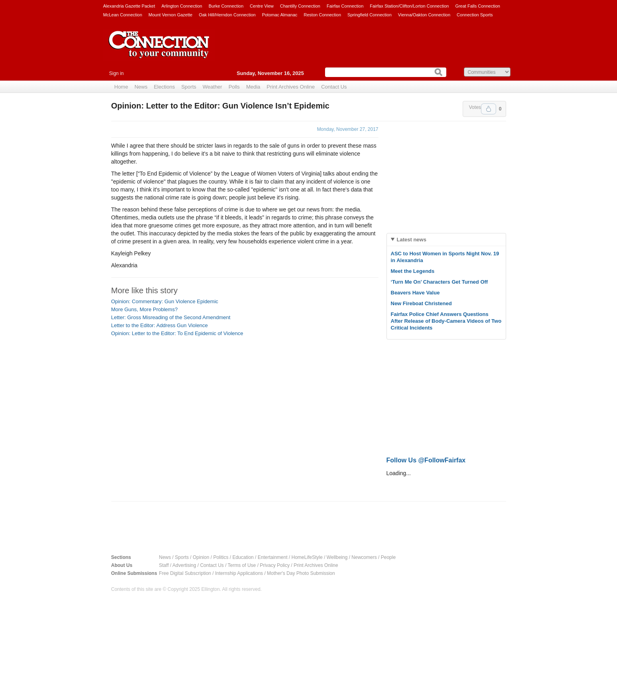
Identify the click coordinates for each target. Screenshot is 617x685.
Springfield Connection (369, 14)
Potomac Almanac (280, 14)
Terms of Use (242, 565)
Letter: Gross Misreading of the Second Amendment (171, 317)
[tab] (446, 239)
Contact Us (334, 87)
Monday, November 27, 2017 (347, 129)
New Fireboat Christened (421, 303)
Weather (212, 87)
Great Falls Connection (477, 6)
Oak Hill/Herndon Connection (227, 14)
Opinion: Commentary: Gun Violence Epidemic (165, 301)
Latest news (411, 240)
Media (253, 87)
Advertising (184, 565)
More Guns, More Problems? (144, 309)
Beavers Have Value (415, 293)
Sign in (116, 73)
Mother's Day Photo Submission (301, 573)
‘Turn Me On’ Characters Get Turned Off (439, 282)
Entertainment (273, 557)
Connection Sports (475, 14)
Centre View (262, 6)
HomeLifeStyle (307, 557)
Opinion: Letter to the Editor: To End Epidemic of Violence (177, 333)
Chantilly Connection (300, 6)
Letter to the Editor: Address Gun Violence (159, 325)
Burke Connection (226, 6)
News (141, 87)
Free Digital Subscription (185, 573)
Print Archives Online (291, 87)
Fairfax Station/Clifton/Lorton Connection (409, 6)
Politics (221, 557)
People (388, 557)
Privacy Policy (275, 565)
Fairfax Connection (345, 6)
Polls (234, 87)
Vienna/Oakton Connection (424, 14)
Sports (188, 87)
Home (121, 87)
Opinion (201, 557)
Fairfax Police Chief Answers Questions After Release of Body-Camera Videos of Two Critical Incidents (446, 321)
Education (243, 557)
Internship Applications (239, 573)
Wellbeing (337, 557)
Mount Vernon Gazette (170, 14)
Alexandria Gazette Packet (129, 6)
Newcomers (364, 557)
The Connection (159, 51)
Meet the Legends (413, 271)
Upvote (488, 108)
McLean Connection (122, 14)
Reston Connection (322, 14)
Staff (164, 565)
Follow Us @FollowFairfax (426, 460)
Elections (164, 87)
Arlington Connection (182, 6)
